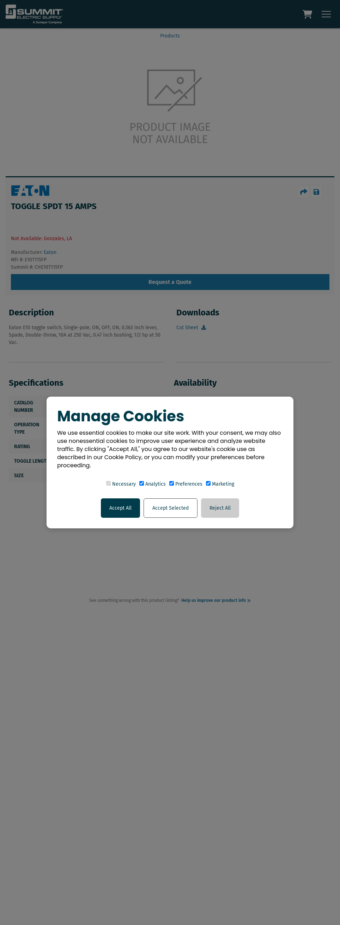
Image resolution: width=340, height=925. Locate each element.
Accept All (120, 508)
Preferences (185, 484)
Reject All (220, 508)
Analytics (152, 484)
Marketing (220, 484)
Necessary (121, 484)
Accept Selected (170, 508)
